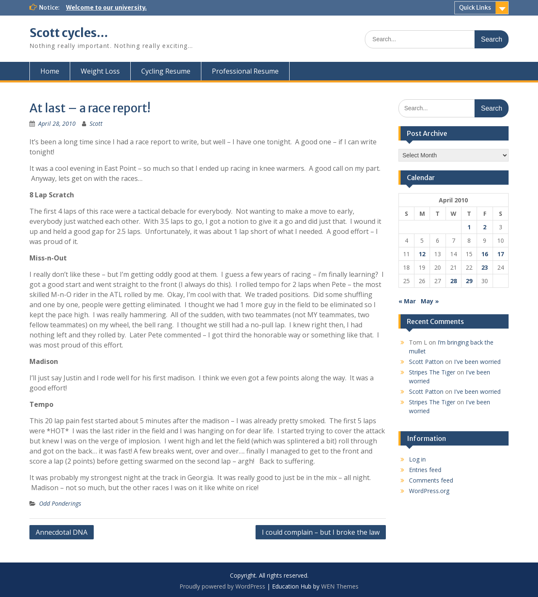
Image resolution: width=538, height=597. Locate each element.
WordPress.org (429, 491)
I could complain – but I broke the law (321, 532)
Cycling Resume (165, 71)
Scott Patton (426, 362)
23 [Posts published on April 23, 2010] (484, 267)
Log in (417, 459)
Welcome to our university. (106, 7)
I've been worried (477, 362)
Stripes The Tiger (432, 372)
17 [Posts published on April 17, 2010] (500, 254)
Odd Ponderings (60, 503)
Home (49, 71)
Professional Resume (245, 71)
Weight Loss (100, 71)
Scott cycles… (68, 32)
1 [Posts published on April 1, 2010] (469, 227)
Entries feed (425, 470)
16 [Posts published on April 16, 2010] (484, 254)
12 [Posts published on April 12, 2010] (422, 254)
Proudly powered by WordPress (222, 586)
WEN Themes (340, 586)
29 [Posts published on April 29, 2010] (469, 281)
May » (430, 301)
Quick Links (475, 7)
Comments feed (431, 480)
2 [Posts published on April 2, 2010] (484, 227)
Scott (96, 123)
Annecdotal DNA (61, 532)
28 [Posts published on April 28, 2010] (453, 281)
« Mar (407, 301)
